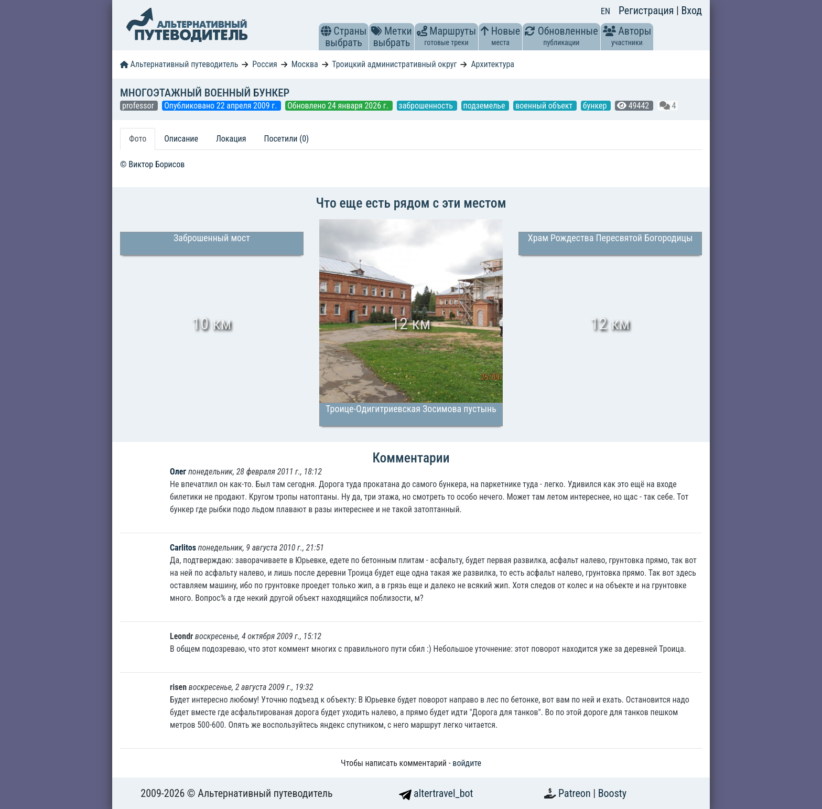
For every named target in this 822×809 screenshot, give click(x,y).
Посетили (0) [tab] (286, 139)
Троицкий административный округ (394, 64)
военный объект (545, 106)
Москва (304, 64)
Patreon (575, 793)
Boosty (612, 793)
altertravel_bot (436, 793)
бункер (596, 106)
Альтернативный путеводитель (179, 64)
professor (139, 106)
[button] (326, 31)
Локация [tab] (231, 139)
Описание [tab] (181, 139)
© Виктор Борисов (152, 164)
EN (605, 11)
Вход (691, 10)
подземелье (485, 106)
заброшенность (427, 106)
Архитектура (492, 64)
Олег (178, 472)
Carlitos (183, 548)
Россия (264, 64)
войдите (466, 763)
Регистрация (647, 10)
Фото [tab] (137, 139)
